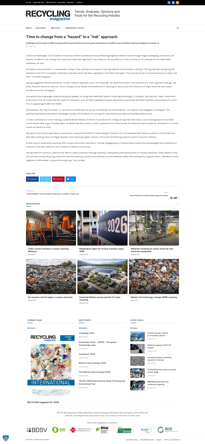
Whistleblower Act (147, 440)
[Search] (177, 28)
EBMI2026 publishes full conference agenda (158, 383)
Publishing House (74, 28)
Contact (79, 3)
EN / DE (28, 3)
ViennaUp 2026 (86, 333)
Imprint (159, 440)
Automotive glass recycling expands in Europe (159, 358)
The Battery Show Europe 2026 (94, 372)
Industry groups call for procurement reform (157, 334)
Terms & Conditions (172, 440)
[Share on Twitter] (45, 179)
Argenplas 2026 (87, 354)
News (29, 28)
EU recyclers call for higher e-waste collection (50, 297)
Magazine (61, 3)
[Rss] (177, 2)
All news (133, 328)
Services (55, 28)
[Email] (173, 2)
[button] (6, 438)
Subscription (38, 3)
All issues (31, 328)
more (138, 416)
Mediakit (70, 3)
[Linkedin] (169, 2)
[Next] (178, 204)
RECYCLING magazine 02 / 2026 (43, 402)
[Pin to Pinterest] (58, 179)
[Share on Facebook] (32, 179)
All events (83, 328)
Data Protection (132, 440)
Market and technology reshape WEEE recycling (154, 297)
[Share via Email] (71, 179)
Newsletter (51, 3)
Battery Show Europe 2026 (92, 363)
